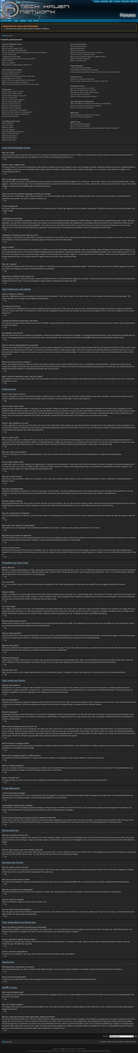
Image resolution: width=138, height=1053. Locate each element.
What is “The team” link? (78, 60)
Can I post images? (8, 129)
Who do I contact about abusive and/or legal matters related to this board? (94, 128)
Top (5, 159)
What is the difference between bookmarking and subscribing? (90, 103)
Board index (8, 35)
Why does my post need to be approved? (15, 114)
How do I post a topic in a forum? (13, 91)
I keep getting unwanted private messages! (84, 70)
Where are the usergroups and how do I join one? (86, 52)
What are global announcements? (13, 131)
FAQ (29, 21)
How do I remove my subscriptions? (82, 107)
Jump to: (105, 1036)
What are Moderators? (77, 48)
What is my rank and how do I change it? (15, 82)
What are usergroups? (77, 50)
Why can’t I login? (8, 46)
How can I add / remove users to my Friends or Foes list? (89, 81)
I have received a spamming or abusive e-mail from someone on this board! (95, 72)
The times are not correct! (10, 74)
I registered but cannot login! (11, 56)
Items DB (104, 1)
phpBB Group (61, 994)
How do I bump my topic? (10, 116)
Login (16, 21)
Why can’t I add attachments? (11, 106)
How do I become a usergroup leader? (82, 54)
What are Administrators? (78, 46)
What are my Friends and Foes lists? (82, 79)
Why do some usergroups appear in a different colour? (88, 56)
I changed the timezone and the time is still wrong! (18, 76)
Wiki (111, 1)
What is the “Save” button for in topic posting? (17, 112)
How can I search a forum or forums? (82, 88)
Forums (117, 1)
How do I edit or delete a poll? (12, 102)
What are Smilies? (8, 127)
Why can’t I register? (8, 63)
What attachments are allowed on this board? (85, 115)
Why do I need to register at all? (12, 48)
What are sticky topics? (9, 136)
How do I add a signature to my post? (14, 95)
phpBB (62, 1049)
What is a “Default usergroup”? (80, 58)
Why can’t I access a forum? (11, 104)
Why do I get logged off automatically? (14, 50)
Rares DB (125, 1)
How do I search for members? (80, 94)
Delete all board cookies (115, 1041)
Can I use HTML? (8, 125)
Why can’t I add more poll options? (13, 100)
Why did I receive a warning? (11, 108)
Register (23, 21)
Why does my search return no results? (83, 90)
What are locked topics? (10, 138)
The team (103, 1041)
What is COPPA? (7, 60)
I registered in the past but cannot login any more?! (18, 58)
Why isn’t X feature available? (80, 126)
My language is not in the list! (11, 78)
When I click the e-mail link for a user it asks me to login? (20, 84)
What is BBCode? (8, 123)
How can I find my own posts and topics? (83, 96)
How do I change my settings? (12, 72)
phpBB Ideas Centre (97, 1007)
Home (97, 1)
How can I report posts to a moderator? (15, 110)
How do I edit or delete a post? (12, 93)
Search (36, 21)
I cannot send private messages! (81, 68)
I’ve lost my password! (9, 54)
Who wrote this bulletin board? (80, 124)
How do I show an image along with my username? (18, 80)
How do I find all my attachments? (81, 117)
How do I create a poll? (9, 97)
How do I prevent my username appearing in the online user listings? (24, 52)
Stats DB (133, 1)
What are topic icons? (9, 140)
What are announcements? (11, 133)
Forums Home (6, 21)
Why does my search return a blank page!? (84, 92)
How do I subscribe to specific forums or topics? (86, 105)
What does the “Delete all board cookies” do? (17, 65)
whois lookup (16, 1021)
